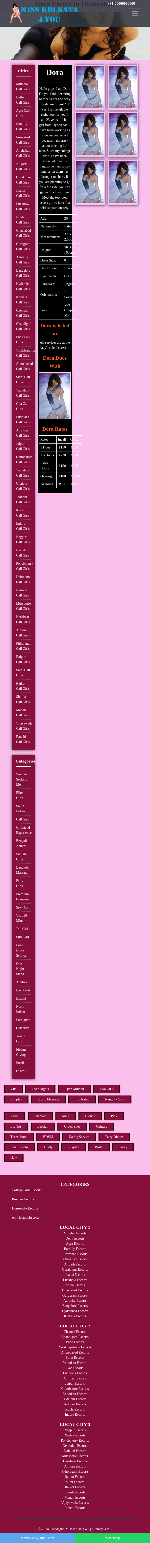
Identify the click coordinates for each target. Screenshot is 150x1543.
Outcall (21, 1071)
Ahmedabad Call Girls (23, 366)
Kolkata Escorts (75, 1316)
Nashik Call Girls (23, 552)
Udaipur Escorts (75, 1399)
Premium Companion (23, 896)
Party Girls (20, 883)
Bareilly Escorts (75, 1249)
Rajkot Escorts (75, 1487)
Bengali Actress (21, 843)
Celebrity (22, 1028)
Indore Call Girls (23, 526)
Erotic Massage (48, 1099)
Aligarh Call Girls (23, 166)
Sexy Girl (22, 907)
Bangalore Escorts (75, 1306)
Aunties (21, 982)
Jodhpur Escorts (75, 1404)
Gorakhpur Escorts (75, 1269)
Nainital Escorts (75, 1451)
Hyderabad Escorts (75, 1311)
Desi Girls (23, 990)
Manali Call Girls (23, 712)
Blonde (90, 1116)
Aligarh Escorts (75, 1264)
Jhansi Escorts (75, 1275)
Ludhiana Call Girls (23, 419)
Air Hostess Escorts (25, 1217)
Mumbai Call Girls (23, 86)
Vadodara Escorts (75, 1363)
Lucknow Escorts (75, 1280)
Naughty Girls (115, 1099)
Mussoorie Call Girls (23, 606)
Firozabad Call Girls (23, 139)
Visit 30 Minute (21, 918)
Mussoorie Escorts (75, 1456)
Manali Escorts (75, 1497)
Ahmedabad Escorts (75, 1352)
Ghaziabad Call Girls (23, 233)
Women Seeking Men (21, 779)
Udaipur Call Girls (23, 486)
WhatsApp (112, 1538)
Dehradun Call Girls (23, 579)
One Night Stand (20, 969)
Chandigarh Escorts (75, 1337)
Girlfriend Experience (23, 830)
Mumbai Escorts (75, 1233)
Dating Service (79, 1137)
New (13, 1157)
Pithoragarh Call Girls (23, 646)
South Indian (20, 808)
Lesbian (42, 1126)
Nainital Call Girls (23, 592)
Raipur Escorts (75, 1477)
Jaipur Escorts (75, 1383)
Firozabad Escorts (75, 1254)
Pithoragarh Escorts (75, 1471)
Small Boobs (19, 1147)
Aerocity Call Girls (23, 259)
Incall (20, 1063)
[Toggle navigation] (135, 13)
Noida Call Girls (23, 219)
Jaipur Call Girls (23, 446)
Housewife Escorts (25, 1208)
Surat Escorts (75, 1357)
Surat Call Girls (23, 379)
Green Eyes (72, 1126)
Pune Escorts (75, 1342)
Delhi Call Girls (23, 99)
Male (65, 1116)
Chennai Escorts (75, 1332)
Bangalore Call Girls (23, 273)
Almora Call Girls (23, 632)
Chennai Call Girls (23, 313)
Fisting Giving (21, 1052)
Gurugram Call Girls (23, 246)
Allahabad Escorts (75, 1259)
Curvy (123, 1147)
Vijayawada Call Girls (23, 726)
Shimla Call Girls (23, 699)
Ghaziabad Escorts (75, 1290)
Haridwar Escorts (75, 1461)
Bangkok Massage (22, 870)
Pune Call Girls (23, 339)
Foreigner (22, 1020)
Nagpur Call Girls (23, 539)
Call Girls (23, 819)
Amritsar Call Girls (23, 432)
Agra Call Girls (23, 113)
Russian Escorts (23, 1199)
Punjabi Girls (21, 856)
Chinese (101, 1126)
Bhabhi (21, 998)
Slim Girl (22, 937)
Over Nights (40, 1089)
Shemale (40, 1116)
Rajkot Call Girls (23, 686)
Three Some (18, 1137)
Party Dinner (114, 1137)
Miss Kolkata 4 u (77, 1529)
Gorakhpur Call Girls (23, 179)
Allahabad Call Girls (23, 153)
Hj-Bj (48, 1147)
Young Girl (20, 1038)
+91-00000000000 (121, 3)
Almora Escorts (75, 1466)
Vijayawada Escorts (75, 1503)
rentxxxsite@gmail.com (37, 1538)
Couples (16, 1099)
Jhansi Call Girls (23, 193)
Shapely (73, 1147)
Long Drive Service (21, 950)
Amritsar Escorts (75, 1378)
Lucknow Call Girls (23, 206)
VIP (13, 1089)
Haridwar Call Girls (23, 619)
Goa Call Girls (22, 406)
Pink (114, 1116)
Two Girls (107, 1089)
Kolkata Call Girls (23, 299)
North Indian (20, 1009)
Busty (99, 1147)
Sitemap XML (102, 1529)
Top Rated (82, 1099)
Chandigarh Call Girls (23, 326)
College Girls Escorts (27, 1190)
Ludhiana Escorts (75, 1373)
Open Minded (74, 1089)
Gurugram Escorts (75, 1295)
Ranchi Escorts (75, 1508)
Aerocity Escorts (75, 1300)
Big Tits (16, 1126)
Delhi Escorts (75, 1238)
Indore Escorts (75, 1414)
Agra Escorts (75, 1244)
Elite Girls (19, 795)
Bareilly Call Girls (23, 126)
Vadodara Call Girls (23, 393)
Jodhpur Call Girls (23, 499)
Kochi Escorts (75, 1409)
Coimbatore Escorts (75, 1389)
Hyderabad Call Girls (23, 286)
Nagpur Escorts (75, 1430)
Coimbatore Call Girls (23, 459)
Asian (14, 1116)
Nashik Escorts (75, 1435)
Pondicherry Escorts (75, 1440)
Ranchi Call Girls (23, 739)
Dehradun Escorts (75, 1446)
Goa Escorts (75, 1368)
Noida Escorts (75, 1285)
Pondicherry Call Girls (23, 566)
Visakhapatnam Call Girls (23, 353)
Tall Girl (22, 929)
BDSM (48, 1137)
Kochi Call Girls (23, 512)
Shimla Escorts (75, 1492)
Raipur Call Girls (23, 659)
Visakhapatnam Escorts (75, 1347)
